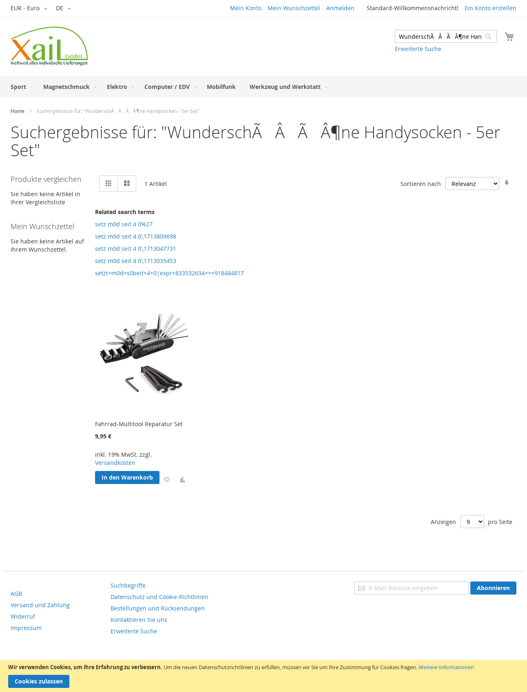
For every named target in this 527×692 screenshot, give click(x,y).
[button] (30, 8)
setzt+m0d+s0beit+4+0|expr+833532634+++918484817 (169, 273)
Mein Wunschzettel (294, 8)
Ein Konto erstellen (490, 8)
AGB (16, 593)
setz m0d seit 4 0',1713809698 (135, 236)
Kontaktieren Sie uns (139, 619)
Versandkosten (115, 462)
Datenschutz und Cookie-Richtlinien (159, 597)
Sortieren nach (421, 184)
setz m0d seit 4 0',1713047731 (135, 248)
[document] (263, 676)
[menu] (263, 86)
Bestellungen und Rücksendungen (158, 608)
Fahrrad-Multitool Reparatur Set (139, 424)
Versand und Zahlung (40, 605)
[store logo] (49, 46)
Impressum (26, 628)
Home (17, 111)
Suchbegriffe (128, 585)
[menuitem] (20, 86)
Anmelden (340, 8)
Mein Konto (245, 8)
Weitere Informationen (446, 667)
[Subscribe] (493, 588)
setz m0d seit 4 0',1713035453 (135, 261)
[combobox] (446, 36)
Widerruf (23, 616)
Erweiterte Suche (418, 49)
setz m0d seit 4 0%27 (124, 224)
